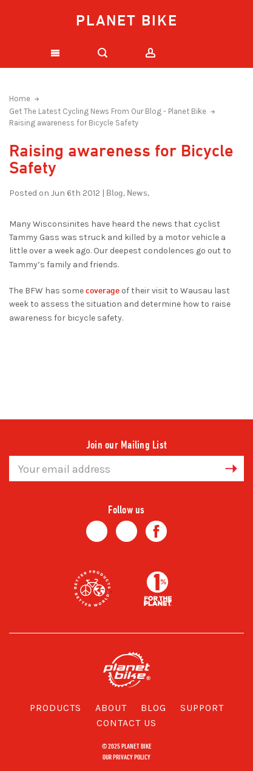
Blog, (115, 192)
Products (55, 707)
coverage (103, 290)
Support (202, 707)
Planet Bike (127, 20)
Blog (153, 707)
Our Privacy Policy (126, 756)
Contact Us (126, 723)
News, (138, 192)
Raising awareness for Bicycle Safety (73, 122)
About (111, 707)
